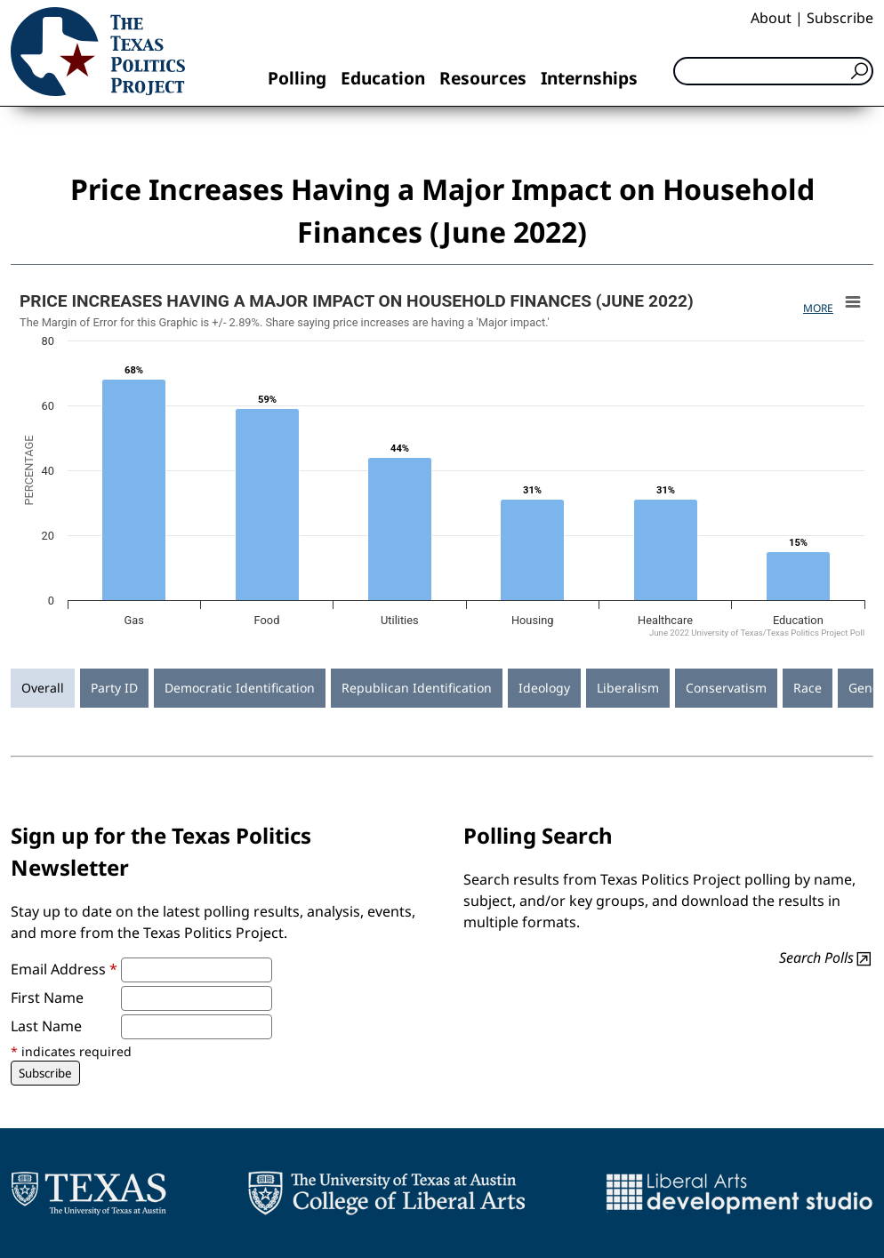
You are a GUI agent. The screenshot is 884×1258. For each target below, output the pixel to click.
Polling (297, 78)
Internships (589, 78)
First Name (47, 997)
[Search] (773, 71)
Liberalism (628, 687)
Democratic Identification (240, 687)
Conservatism (726, 687)
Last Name (46, 1026)
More (818, 308)
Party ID (114, 687)
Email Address (64, 969)
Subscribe (840, 18)
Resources (482, 78)
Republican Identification (417, 687)
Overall (42, 687)
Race (807, 687)
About (771, 18)
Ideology (544, 687)
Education (383, 78)
